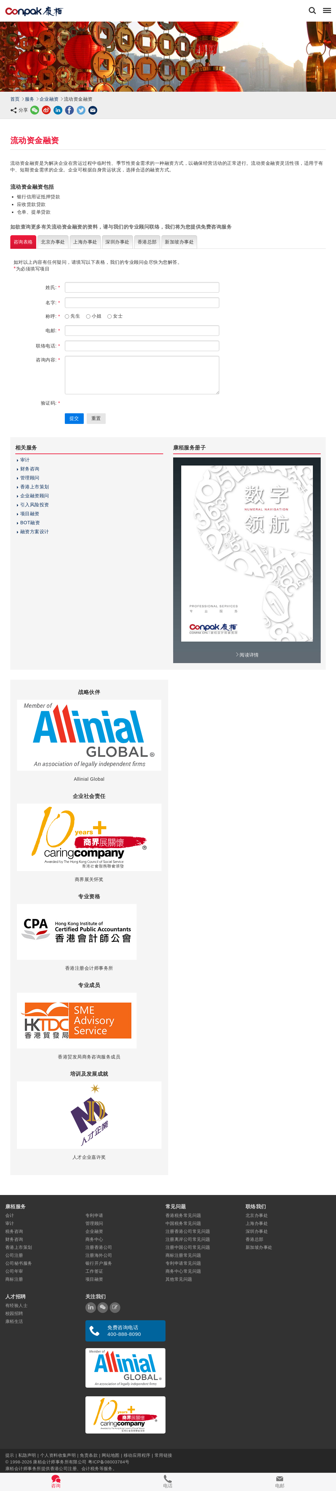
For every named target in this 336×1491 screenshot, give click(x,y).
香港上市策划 (34, 486)
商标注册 (14, 1279)
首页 (15, 99)
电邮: (53, 330)
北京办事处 (257, 1215)
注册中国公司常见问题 (188, 1247)
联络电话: (48, 345)
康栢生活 (14, 1321)
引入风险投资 (34, 504)
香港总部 (255, 1239)
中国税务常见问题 (183, 1223)
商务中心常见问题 (183, 1271)
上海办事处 (257, 1223)
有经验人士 (16, 1305)
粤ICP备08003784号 (109, 1461)
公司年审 (14, 1271)
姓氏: (53, 287)
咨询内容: (48, 359)
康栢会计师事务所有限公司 (59, 1461)
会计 (9, 1215)
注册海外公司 (98, 1255)
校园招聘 (14, 1313)
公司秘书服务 (18, 1263)
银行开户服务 (98, 1263)
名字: (53, 302)
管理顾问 (30, 477)
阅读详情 (247, 654)
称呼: (53, 316)
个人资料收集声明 (58, 1455)
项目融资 (30, 513)
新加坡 (179, 242)
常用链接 (163, 1455)
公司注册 (14, 1255)
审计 (25, 459)
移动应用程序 (137, 1455)
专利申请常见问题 (183, 1263)
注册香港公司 (98, 1247)
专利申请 (94, 1215)
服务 (30, 99)
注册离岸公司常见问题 (188, 1239)
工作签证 (94, 1271)
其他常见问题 (179, 1279)
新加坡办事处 (259, 1247)
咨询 (23, 242)
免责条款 (89, 1455)
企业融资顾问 (34, 495)
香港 (147, 242)
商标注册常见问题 (183, 1255)
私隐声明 (27, 1455)
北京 (53, 242)
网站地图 (111, 1455)
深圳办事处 (257, 1231)
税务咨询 (14, 1231)
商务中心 (94, 1239)
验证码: (50, 403)
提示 (10, 1455)
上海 (85, 242)
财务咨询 (30, 468)
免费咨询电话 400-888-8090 (124, 1331)
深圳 (117, 242)
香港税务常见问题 (183, 1215)
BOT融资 (30, 522)
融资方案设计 (34, 531)
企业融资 (49, 99)
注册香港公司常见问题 (188, 1231)
